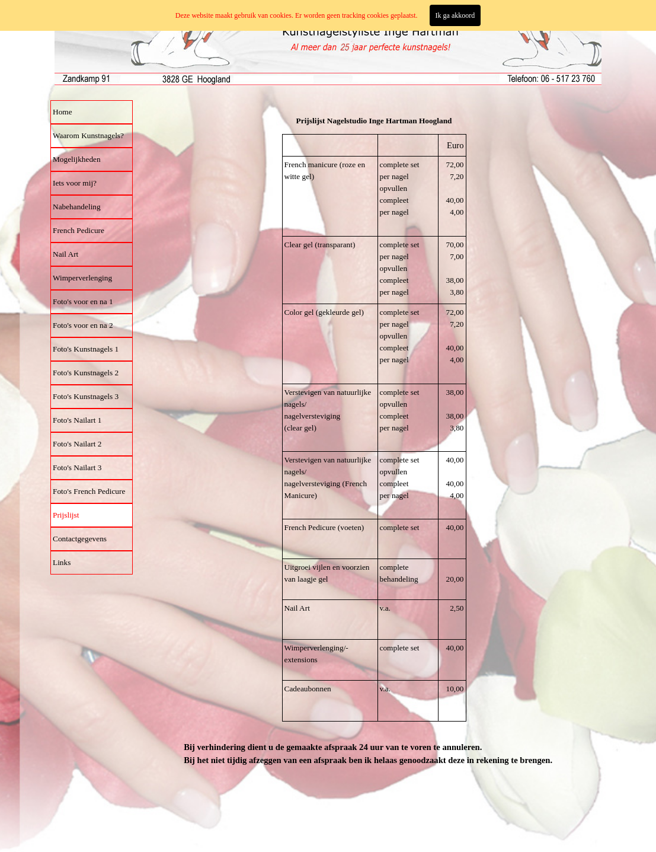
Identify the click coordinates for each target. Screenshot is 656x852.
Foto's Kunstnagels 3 (86, 396)
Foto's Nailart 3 (77, 467)
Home (62, 111)
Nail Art (65, 254)
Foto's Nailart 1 (77, 420)
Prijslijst (66, 514)
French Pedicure (78, 230)
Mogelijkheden (77, 159)
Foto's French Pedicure (89, 491)
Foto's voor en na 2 (83, 325)
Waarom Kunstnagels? (88, 135)
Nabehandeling (77, 206)
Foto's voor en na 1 (83, 301)
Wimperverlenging (82, 277)
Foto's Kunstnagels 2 (86, 372)
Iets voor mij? (75, 182)
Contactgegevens (80, 538)
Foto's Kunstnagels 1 (86, 348)
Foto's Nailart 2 (77, 443)
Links (62, 562)
